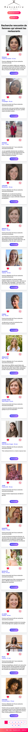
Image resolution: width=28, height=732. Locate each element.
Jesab (3, 485)
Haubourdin (5, 487)
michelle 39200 (6, 400)
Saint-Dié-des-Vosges (7, 444)
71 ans (7, 144)
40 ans (10, 187)
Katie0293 (4, 528)
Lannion (4, 658)
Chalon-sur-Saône (6, 58)
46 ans (16, 444)
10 (18, 725)
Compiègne (5, 101)
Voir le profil (14, 73)
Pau (3, 315)
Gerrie (3, 100)
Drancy (4, 529)
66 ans (11, 401)
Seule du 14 (5, 228)
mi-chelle (4, 614)
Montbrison (5, 187)
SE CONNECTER (14, 17)
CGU (10, 730)
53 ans (12, 701)
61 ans (9, 658)
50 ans (11, 487)
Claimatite (4, 699)
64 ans (8, 529)
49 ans (10, 101)
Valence (4, 272)
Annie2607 (5, 271)
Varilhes (4, 615)
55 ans (6, 315)
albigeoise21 (5, 357)
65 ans (9, 272)
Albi (3, 358)
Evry (3, 144)
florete (3, 657)
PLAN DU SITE (16, 730)
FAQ (7, 730)
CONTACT (24, 730)
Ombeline (4, 143)
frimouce (4, 57)
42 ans (14, 58)
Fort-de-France (6, 701)
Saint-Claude (5, 401)
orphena (4, 442)
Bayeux (4, 230)
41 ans (6, 358)
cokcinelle (4, 185)
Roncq (3, 572)
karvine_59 (5, 571)
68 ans (9, 615)
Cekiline (4, 314)
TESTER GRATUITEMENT (14, 12)
